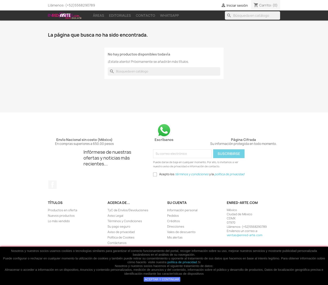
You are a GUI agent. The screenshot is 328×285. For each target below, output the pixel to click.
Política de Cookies (121, 237)
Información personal (182, 210)
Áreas (98, 15)
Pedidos (173, 216)
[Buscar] (252, 15)
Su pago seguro (119, 226)
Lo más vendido (59, 221)
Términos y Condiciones (125, 221)
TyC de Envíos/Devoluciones (128, 210)
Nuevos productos (61, 216)
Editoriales (120, 15)
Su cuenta (177, 202)
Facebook (52, 185)
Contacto (145, 15)
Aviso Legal (115, 216)
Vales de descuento (181, 232)
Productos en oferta (62, 210)
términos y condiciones (192, 174)
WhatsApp (169, 15)
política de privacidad (182, 262)
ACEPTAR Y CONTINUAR (162, 279)
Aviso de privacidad (121, 232)
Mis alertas (175, 237)
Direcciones (175, 226)
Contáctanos (117, 243)
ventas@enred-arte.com (244, 235)
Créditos (173, 221)
